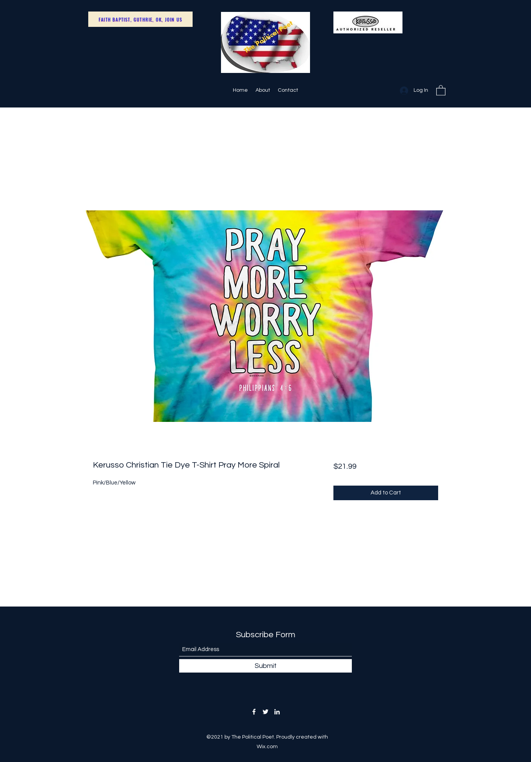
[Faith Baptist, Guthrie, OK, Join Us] (140, 19)
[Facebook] (254, 712)
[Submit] (265, 666)
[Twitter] (265, 712)
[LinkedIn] (277, 712)
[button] (440, 90)
